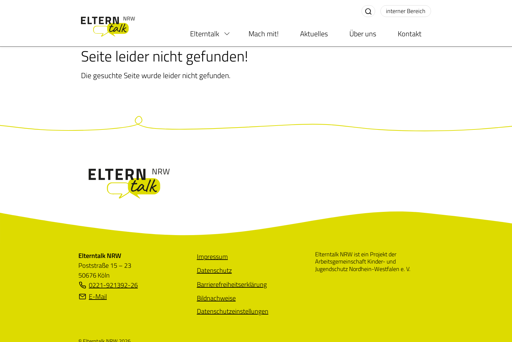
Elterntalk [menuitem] (204, 33)
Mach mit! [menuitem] (263, 33)
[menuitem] (227, 34)
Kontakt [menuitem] (410, 33)
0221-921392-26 (108, 285)
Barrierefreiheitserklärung (232, 284)
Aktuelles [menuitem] (314, 33)
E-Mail (92, 296)
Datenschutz (214, 270)
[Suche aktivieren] (368, 11)
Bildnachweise (216, 298)
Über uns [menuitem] (362, 33)
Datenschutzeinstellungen (232, 311)
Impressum (212, 256)
